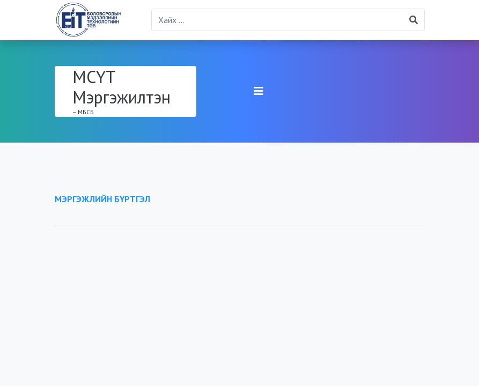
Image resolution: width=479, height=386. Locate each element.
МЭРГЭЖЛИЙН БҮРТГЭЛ (102, 199)
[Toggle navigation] (258, 91)
